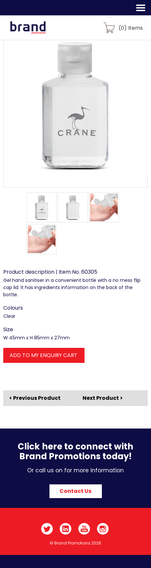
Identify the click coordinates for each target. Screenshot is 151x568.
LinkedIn (66, 529)
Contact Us (75, 491)
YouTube (84, 529)
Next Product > (103, 398)
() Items (131, 27)
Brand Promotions (40, 31)
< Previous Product (35, 398)
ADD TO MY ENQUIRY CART (43, 355)
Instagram (103, 529)
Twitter (47, 529)
